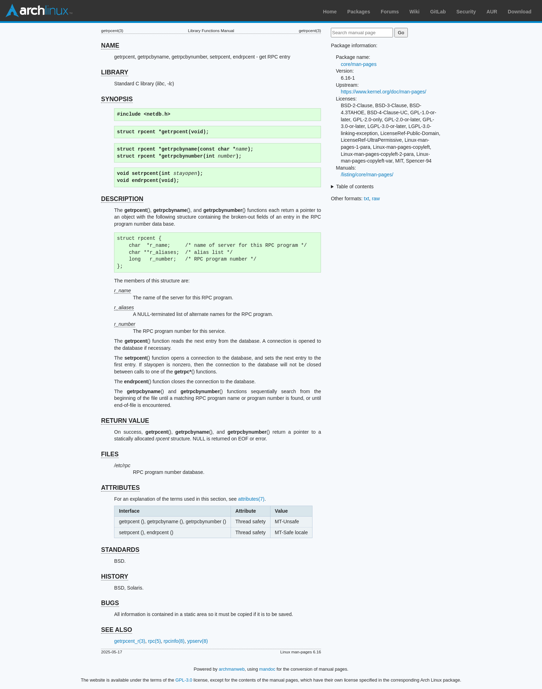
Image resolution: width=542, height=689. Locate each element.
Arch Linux (38, 11)
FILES (110, 454)
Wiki (415, 11)
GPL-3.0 (183, 680)
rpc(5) (154, 641)
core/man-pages (358, 64)
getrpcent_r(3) (129, 641)
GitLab (438, 11)
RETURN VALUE (125, 420)
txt (366, 198)
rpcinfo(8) (173, 641)
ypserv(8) (197, 641)
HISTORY (114, 576)
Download (519, 11)
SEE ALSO (116, 629)
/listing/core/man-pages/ (367, 174)
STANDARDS (120, 549)
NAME (110, 45)
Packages (358, 11)
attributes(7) (251, 499)
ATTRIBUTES (120, 487)
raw (376, 198)
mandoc (267, 669)
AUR (492, 11)
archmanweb (232, 669)
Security (466, 11)
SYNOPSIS (116, 99)
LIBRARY (114, 72)
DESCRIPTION (122, 198)
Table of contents (355, 186)
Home (330, 11)
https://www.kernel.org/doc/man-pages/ (383, 91)
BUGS (110, 602)
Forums (390, 11)
